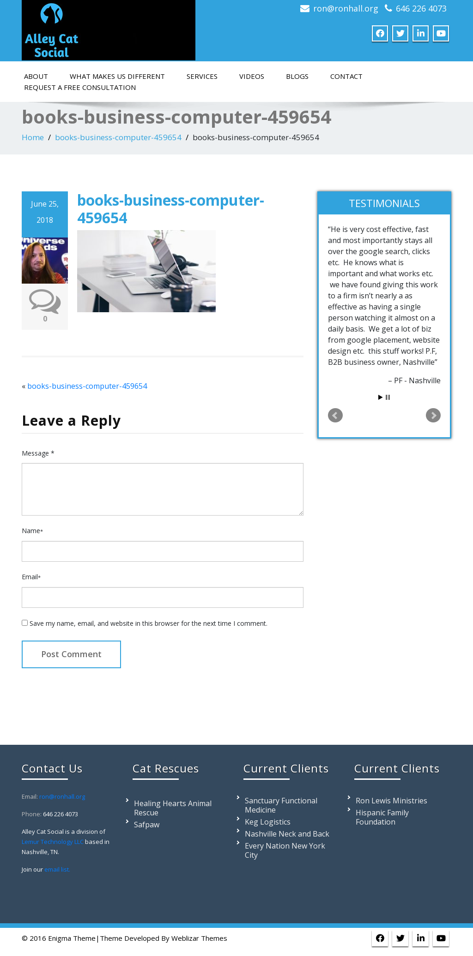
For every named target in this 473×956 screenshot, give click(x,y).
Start (380, 397)
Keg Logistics (268, 822)
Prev (335, 415)
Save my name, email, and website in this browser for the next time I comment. (148, 623)
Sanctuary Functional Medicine (281, 805)
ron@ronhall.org (345, 8)
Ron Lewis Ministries (391, 801)
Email (31, 576)
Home (33, 137)
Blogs (297, 76)
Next (433, 415)
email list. (57, 869)
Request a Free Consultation (80, 87)
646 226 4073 (421, 8)
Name (32, 530)
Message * (38, 453)
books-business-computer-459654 (118, 137)
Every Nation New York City (285, 850)
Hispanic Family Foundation (382, 817)
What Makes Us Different (117, 76)
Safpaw (146, 824)
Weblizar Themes (199, 938)
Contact (346, 76)
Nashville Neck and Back (287, 834)
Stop (388, 397)
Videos (251, 76)
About (36, 76)
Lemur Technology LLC (53, 841)
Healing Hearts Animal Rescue (173, 808)
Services (202, 76)
